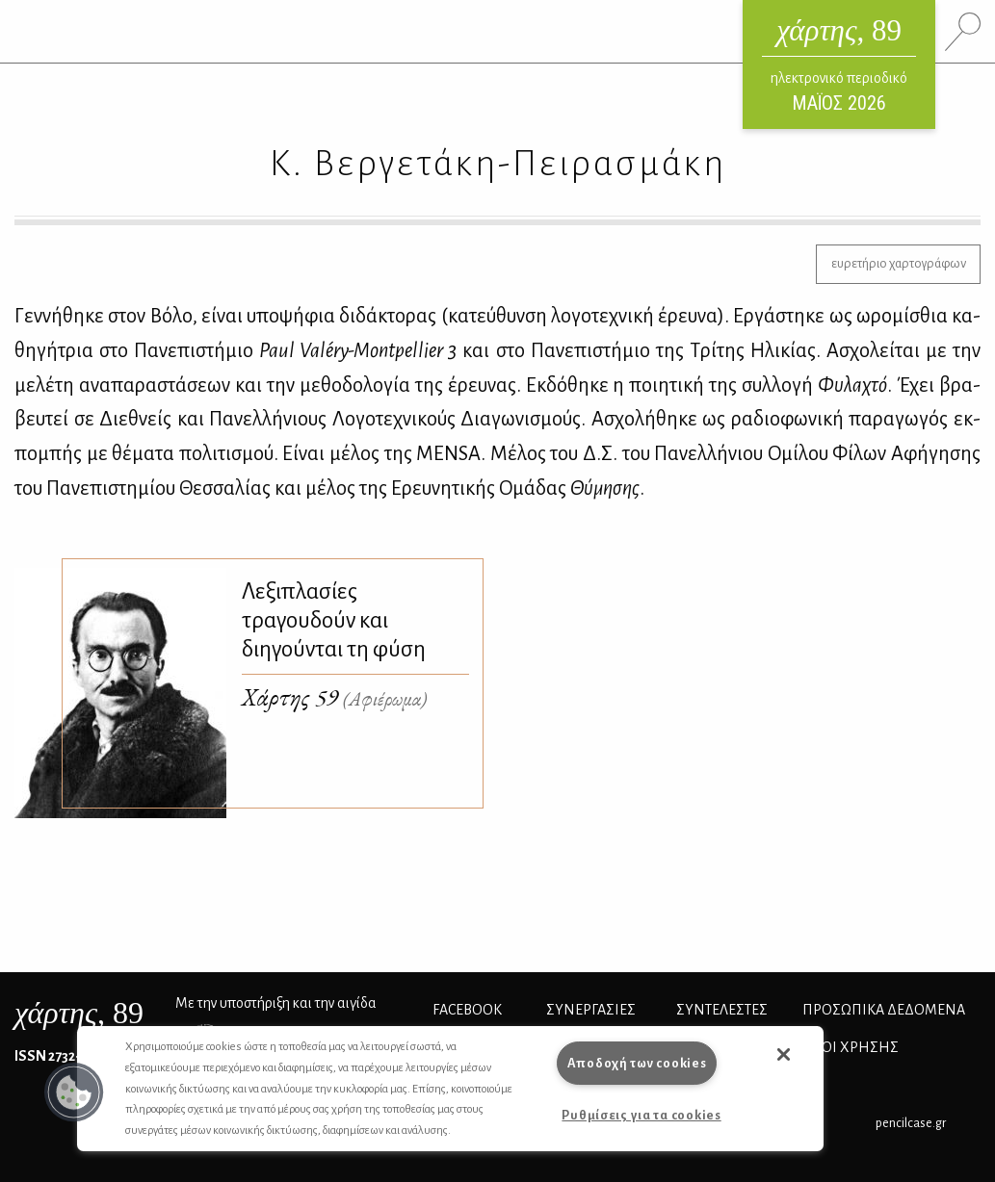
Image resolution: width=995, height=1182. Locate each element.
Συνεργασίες (591, 1009)
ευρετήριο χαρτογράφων (898, 263)
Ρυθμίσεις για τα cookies (641, 1115)
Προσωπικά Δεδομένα (883, 1009)
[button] (74, 1092)
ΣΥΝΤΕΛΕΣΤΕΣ (722, 1009)
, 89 (79, 1012)
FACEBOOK (467, 1009)
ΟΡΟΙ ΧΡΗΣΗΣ (850, 1047)
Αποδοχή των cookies (637, 1063)
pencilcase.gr (911, 1123)
